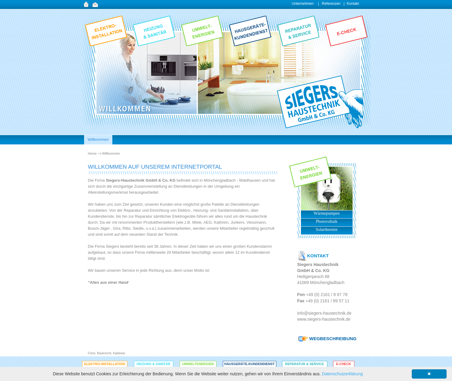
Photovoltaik (327, 221)
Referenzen (331, 4)
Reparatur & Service (304, 364)
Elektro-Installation (104, 364)
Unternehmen (303, 4)
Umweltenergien (198, 364)
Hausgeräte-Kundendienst (249, 364)
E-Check (343, 364)
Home (92, 153)
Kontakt (353, 4)
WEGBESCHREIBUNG (333, 338)
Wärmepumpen (326, 213)
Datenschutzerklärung (342, 373)
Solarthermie (326, 229)
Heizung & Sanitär (153, 364)
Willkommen (111, 153)
